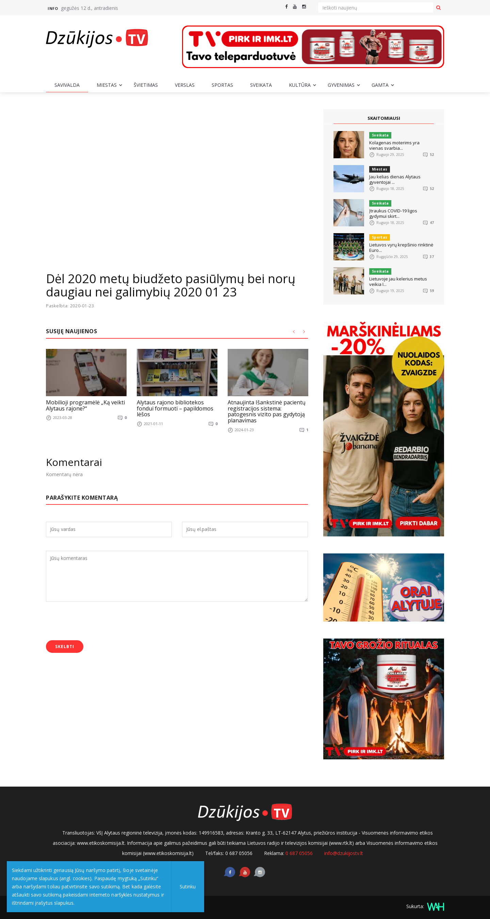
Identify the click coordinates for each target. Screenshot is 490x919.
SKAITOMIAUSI (384, 118)
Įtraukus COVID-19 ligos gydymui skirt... (393, 213)
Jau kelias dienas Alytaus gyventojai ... (395, 179)
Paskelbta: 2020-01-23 (71, 306)
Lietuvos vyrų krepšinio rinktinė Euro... (401, 247)
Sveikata (261, 85)
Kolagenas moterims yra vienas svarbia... (394, 145)
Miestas (107, 85)
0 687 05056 (299, 853)
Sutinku (188, 886)
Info (53, 8)
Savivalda (67, 85)
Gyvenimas (341, 85)
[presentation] (97, 621)
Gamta (380, 85)
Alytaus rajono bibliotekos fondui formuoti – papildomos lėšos (175, 408)
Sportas (222, 85)
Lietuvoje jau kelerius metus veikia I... (398, 281)
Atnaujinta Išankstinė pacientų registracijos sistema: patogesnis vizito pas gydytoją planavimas (267, 411)
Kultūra (300, 85)
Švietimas (146, 85)
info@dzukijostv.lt (343, 853)
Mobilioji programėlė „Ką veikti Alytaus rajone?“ (85, 405)
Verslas (185, 85)
